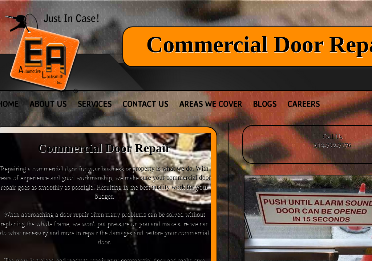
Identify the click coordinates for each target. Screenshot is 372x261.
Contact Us (145, 104)
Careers (303, 104)
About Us (47, 104)
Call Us (333, 136)
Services (94, 104)
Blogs (264, 104)
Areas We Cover (210, 104)
